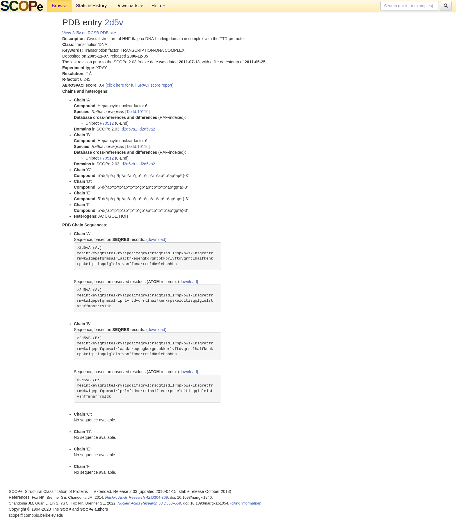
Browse (59, 5)
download (156, 239)
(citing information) (245, 503)
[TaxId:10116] (137, 111)
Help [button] (158, 5)
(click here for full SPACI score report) (140, 85)
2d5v (113, 22)
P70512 (107, 123)
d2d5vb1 (129, 164)
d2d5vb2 (147, 164)
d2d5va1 (129, 129)
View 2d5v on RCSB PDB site (89, 33)
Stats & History (91, 5)
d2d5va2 (147, 129)
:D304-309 (136, 497)
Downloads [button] (129, 5)
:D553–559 (149, 503)
